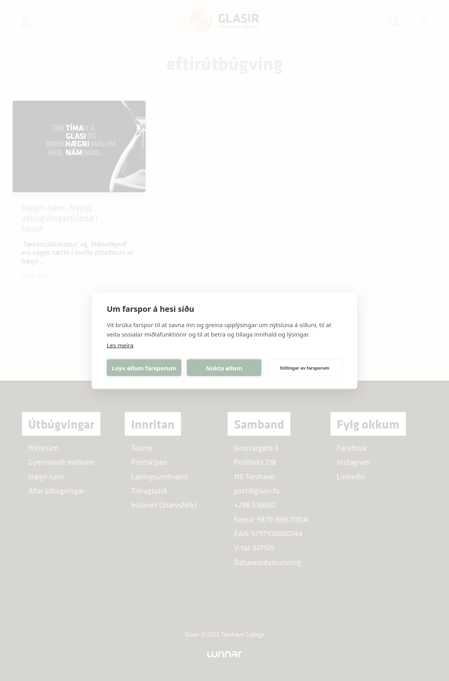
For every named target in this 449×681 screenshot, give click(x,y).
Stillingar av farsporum (304, 367)
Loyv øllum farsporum (144, 368)
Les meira (120, 345)
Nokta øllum (224, 368)
